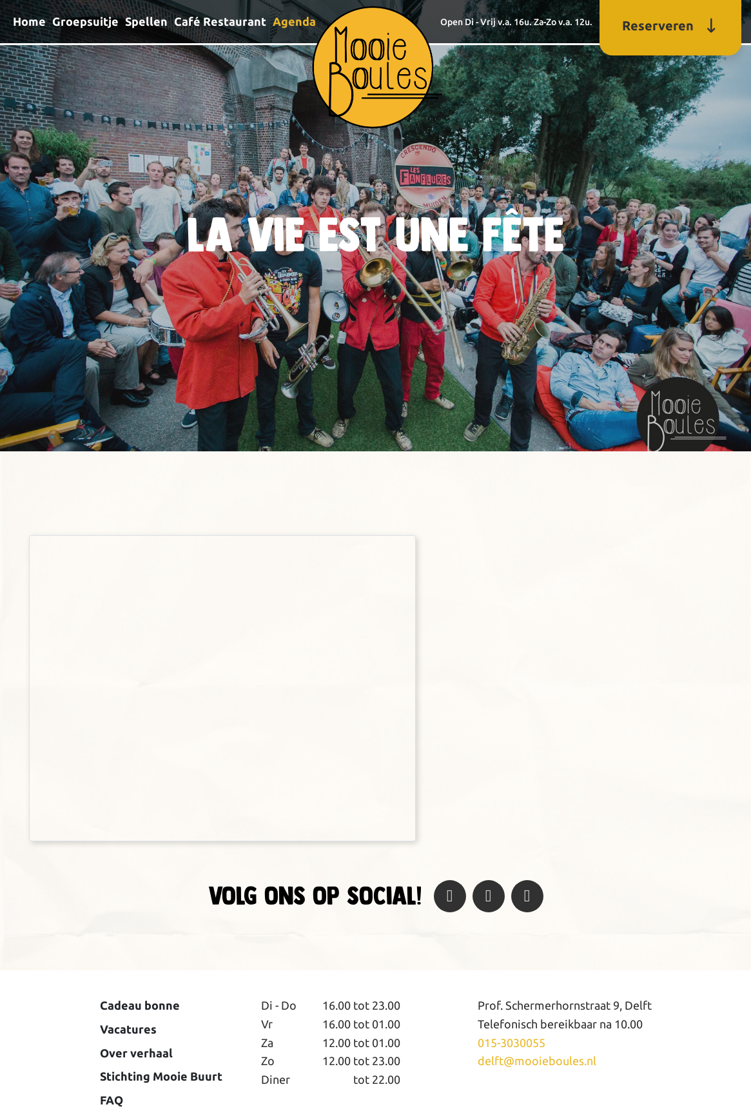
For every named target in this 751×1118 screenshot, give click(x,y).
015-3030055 (511, 1042)
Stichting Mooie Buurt (161, 1076)
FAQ (111, 1099)
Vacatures (128, 1029)
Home (29, 21)
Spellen (146, 21)
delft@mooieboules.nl (537, 1060)
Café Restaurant (220, 21)
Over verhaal (136, 1052)
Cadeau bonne (140, 1005)
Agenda (294, 21)
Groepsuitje (85, 21)
